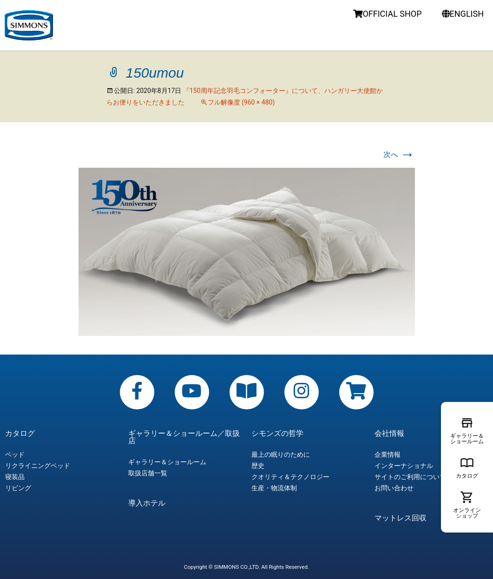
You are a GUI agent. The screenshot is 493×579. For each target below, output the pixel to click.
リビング (18, 488)
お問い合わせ (394, 488)
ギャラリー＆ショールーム (167, 462)
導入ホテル (146, 503)
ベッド (15, 454)
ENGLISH (463, 14)
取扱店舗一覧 (147, 473)
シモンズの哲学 (277, 433)
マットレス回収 (401, 518)
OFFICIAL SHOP (387, 14)
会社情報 (389, 433)
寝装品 (15, 477)
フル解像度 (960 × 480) (241, 102)
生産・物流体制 (274, 488)
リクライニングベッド (37, 465)
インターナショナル (404, 465)
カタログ (20, 433)
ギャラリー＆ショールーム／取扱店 (184, 437)
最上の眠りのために (280, 454)
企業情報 (388, 454)
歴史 (257, 465)
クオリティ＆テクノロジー (290, 477)
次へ (399, 154)
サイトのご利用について (410, 477)
